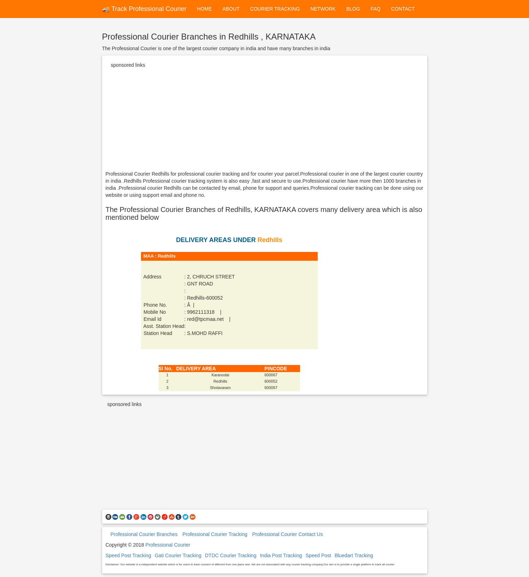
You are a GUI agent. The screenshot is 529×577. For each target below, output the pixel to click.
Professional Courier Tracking (214, 534)
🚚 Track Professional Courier (144, 8)
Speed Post (318, 555)
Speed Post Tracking (128, 555)
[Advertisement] (264, 120)
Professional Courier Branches (143, 534)
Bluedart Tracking (354, 555)
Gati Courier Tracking (178, 555)
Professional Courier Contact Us (287, 534)
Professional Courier (168, 545)
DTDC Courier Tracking (230, 555)
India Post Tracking (281, 555)
